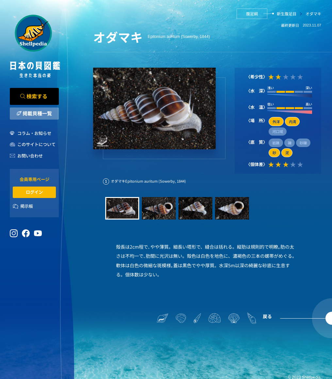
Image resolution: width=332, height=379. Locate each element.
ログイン (34, 192)
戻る (267, 316)
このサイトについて (36, 144)
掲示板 (26, 206)
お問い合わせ (30, 156)
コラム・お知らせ (34, 133)
